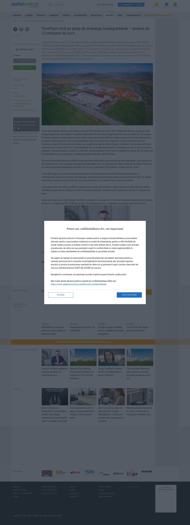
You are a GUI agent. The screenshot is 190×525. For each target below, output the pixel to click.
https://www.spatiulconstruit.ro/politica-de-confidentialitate (78, 284)
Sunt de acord (129, 295)
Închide (61, 295)
